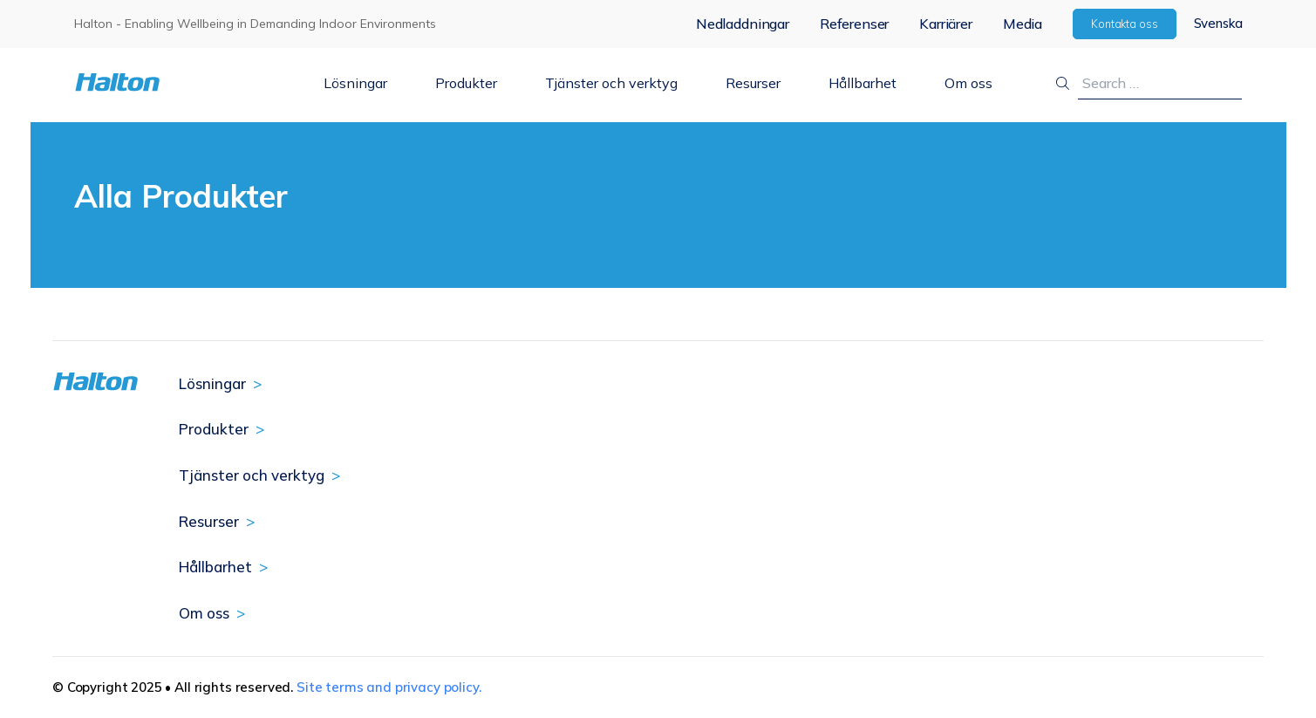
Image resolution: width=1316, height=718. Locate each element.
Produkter (466, 83)
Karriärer (945, 23)
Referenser (854, 23)
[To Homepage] (171, 82)
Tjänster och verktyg (611, 83)
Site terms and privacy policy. (389, 687)
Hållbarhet (862, 83)
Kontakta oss (1124, 24)
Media (1022, 23)
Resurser (753, 83)
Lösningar (355, 83)
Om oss (968, 83)
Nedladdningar (742, 23)
